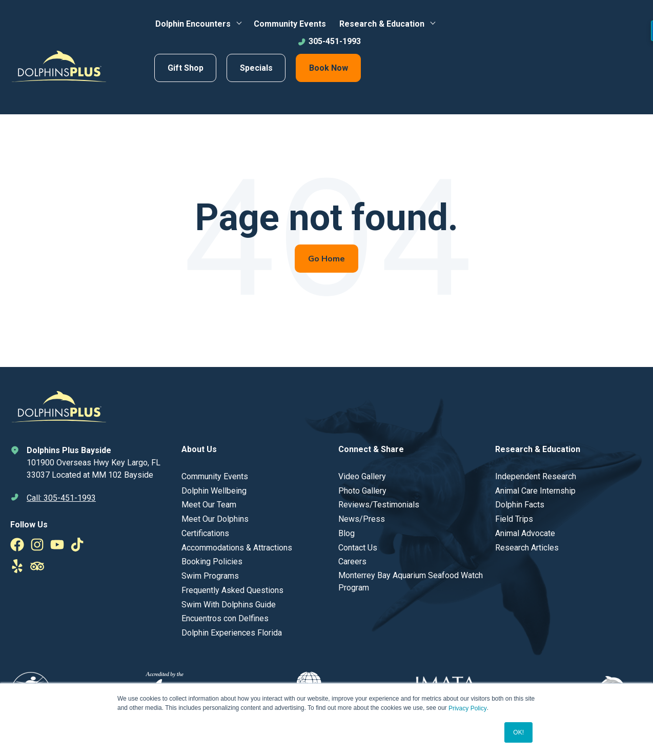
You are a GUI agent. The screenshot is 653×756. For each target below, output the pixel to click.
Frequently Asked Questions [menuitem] (232, 590)
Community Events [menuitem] (290, 24)
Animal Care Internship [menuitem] (535, 491)
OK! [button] (518, 732)
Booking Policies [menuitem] (211, 561)
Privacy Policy (467, 708)
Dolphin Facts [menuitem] (519, 504)
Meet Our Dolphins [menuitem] (215, 519)
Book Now (328, 68)
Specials (256, 68)
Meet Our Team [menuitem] (208, 504)
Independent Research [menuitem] (535, 476)
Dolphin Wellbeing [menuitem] (214, 491)
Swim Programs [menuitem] (210, 576)
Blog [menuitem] (346, 533)
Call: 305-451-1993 (61, 498)
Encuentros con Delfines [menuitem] (225, 618)
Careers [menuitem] (352, 561)
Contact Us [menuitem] (357, 548)
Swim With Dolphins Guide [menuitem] (228, 604)
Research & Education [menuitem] (381, 24)
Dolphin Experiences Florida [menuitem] (231, 633)
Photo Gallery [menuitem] (362, 491)
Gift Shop (185, 68)
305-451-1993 (329, 41)
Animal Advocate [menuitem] (525, 533)
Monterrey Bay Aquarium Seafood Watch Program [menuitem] (410, 581)
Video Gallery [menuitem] (362, 476)
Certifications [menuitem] (205, 533)
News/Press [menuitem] (361, 519)
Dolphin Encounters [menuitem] (193, 24)
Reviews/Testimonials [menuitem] (378, 504)
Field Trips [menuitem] (514, 519)
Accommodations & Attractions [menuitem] (236, 548)
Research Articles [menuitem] (527, 548)
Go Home (326, 258)
